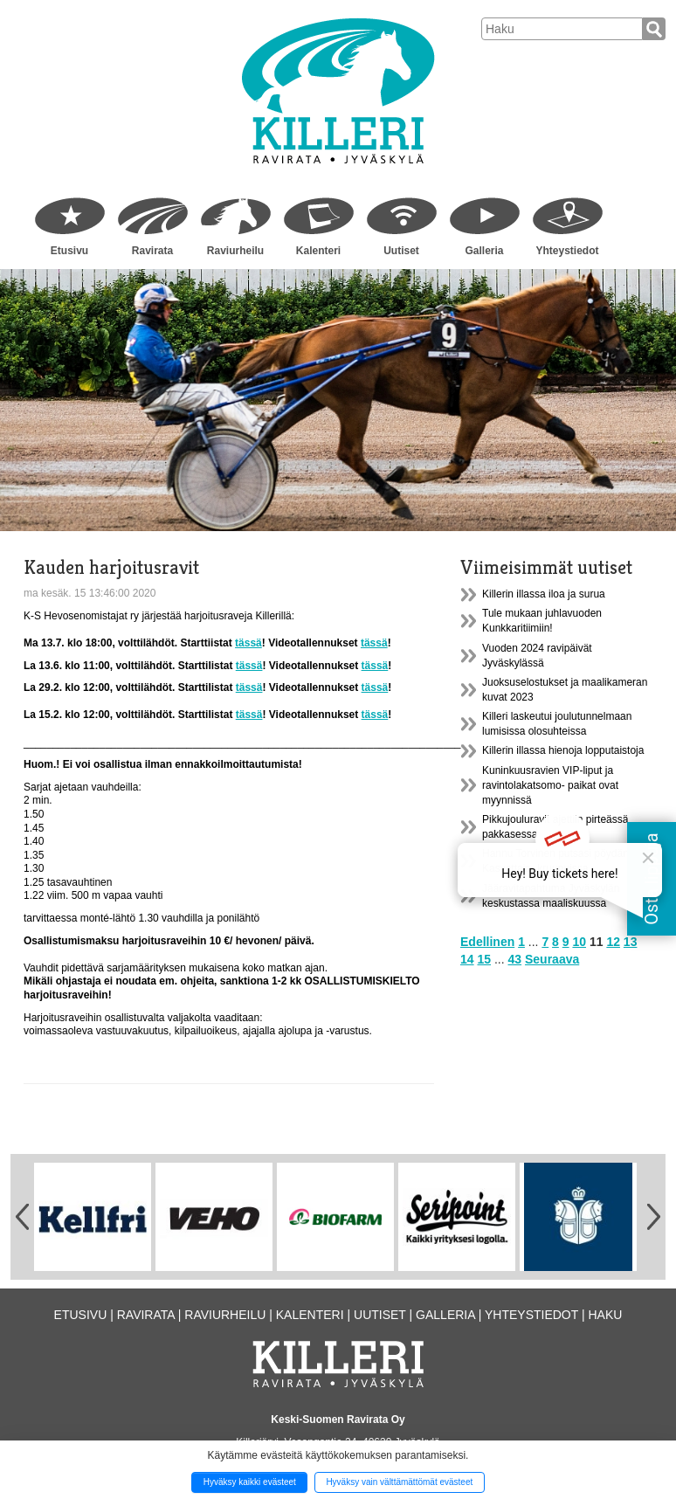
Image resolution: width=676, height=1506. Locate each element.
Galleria (484, 251)
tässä (248, 643)
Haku (605, 1315)
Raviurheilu (235, 251)
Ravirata (152, 251)
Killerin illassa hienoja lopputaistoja (563, 750)
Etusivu (69, 251)
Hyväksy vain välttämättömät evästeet (399, 1482)
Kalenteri (318, 251)
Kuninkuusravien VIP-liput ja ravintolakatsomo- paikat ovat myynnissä (550, 785)
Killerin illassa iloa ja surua (543, 594)
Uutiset (401, 251)
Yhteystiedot (566, 251)
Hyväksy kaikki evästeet (249, 1482)
